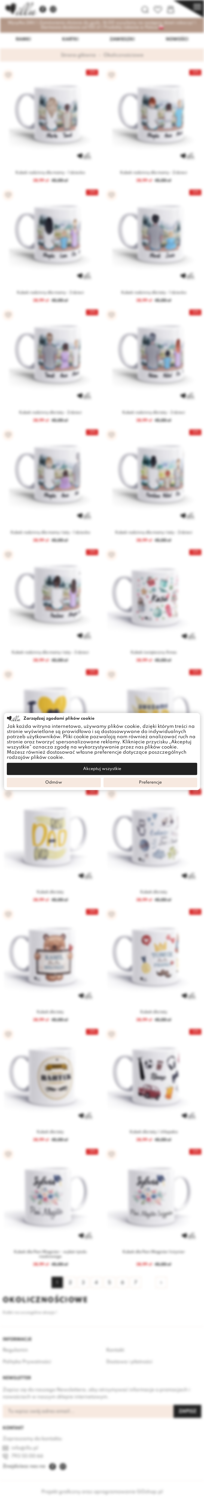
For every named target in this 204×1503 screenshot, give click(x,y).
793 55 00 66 (27, 1456)
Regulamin (15, 1350)
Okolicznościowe (123, 55)
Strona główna (78, 55)
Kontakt (115, 1350)
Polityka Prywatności (27, 1361)
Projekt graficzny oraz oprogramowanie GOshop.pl (102, 1491)
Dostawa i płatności (129, 1361)
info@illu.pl (24, 1448)
